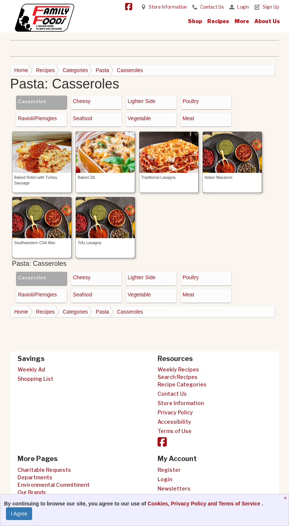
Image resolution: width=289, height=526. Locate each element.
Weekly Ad (31, 369)
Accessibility (174, 421)
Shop (195, 21)
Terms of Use (175, 431)
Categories (75, 70)
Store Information (168, 7)
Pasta (102, 70)
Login (243, 7)
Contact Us (212, 7)
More (241, 21)
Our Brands (32, 492)
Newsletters (174, 488)
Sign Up (270, 7)
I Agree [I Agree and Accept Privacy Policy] (19, 514)
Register (169, 470)
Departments (35, 477)
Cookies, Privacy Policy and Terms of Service (204, 504)
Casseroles (130, 70)
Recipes (218, 21)
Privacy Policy (175, 412)
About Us (267, 21)
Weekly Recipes (178, 369)
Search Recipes (178, 377)
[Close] (286, 498)
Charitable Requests (44, 470)
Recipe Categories (182, 384)
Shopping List (35, 379)
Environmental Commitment (54, 485)
